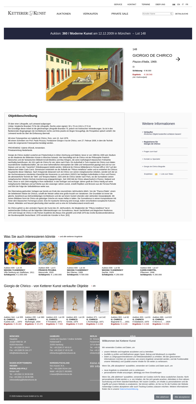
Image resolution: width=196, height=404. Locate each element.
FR (187, 4)
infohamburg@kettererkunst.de (62, 353)
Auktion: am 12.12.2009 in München (90, 33)
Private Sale (119, 13)
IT (183, 4)
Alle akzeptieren (182, 397)
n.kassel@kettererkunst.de (61, 374)
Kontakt (132, 4)
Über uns (160, 4)
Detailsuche (181, 14)
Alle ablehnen (162, 397)
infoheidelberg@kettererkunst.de (23, 380)
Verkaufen (90, 13)
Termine (146, 4)
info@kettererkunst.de (19, 353)
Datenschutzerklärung (129, 389)
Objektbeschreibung (22, 115)
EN (178, 4)
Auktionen (64, 13)
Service (118, 4)
